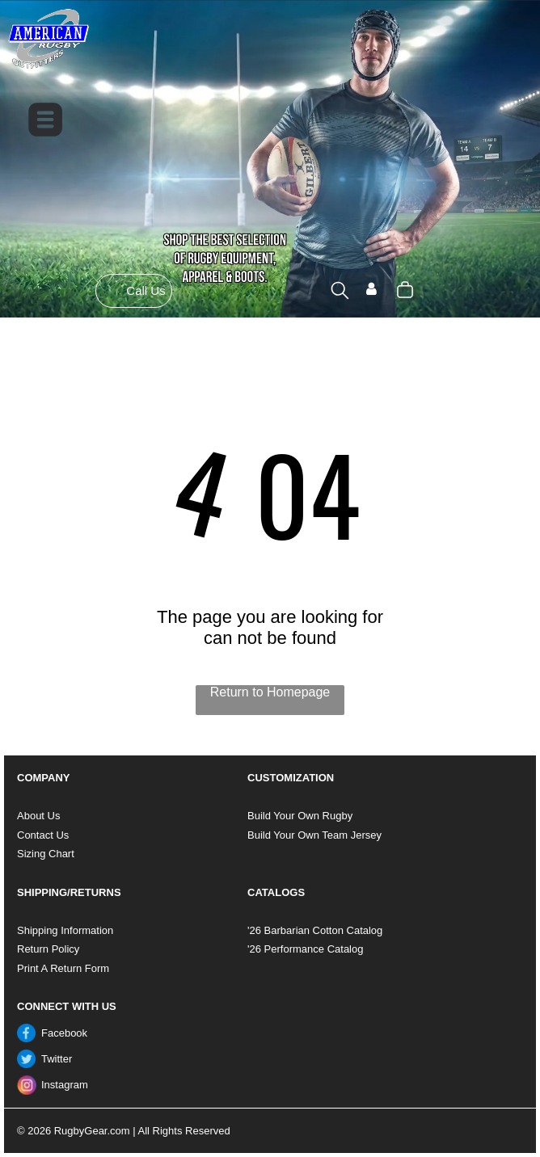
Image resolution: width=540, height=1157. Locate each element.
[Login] (371, 290)
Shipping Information (65, 930)
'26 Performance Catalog (305, 949)
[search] (340, 291)
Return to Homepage (270, 692)
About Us (38, 816)
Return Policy (48, 949)
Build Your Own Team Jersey (314, 835)
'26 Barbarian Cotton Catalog (314, 930)
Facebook (64, 1033)
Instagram (64, 1085)
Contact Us (43, 835)
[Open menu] (45, 119)
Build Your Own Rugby (299, 816)
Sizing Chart (45, 854)
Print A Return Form (63, 968)
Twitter (56, 1059)
